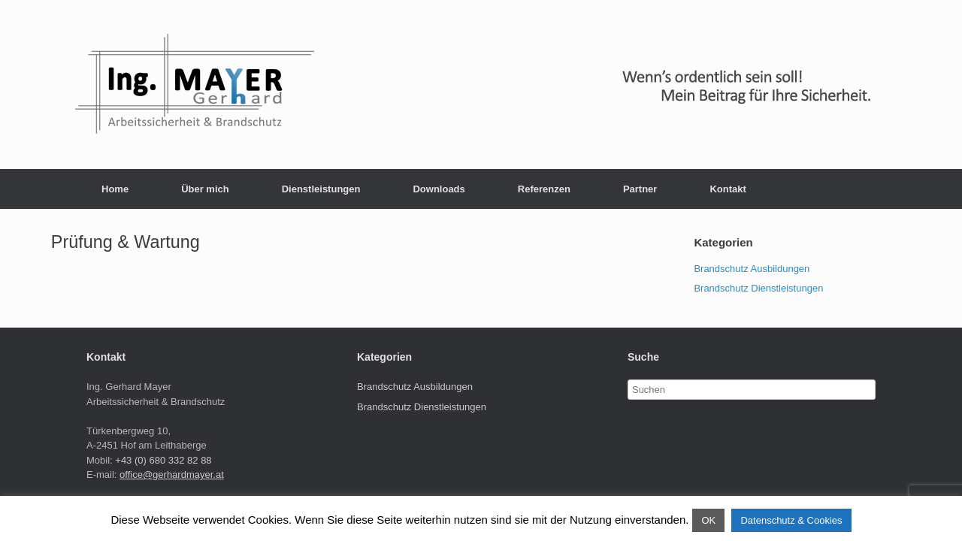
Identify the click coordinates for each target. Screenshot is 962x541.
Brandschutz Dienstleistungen (758, 288)
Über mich (205, 189)
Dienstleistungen (321, 189)
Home (115, 189)
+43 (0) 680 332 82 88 (163, 460)
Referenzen (544, 189)
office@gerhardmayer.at (171, 474)
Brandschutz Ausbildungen (751, 268)
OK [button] (708, 520)
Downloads (438, 189)
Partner (640, 189)
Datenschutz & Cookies (791, 520)
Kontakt (727, 189)
